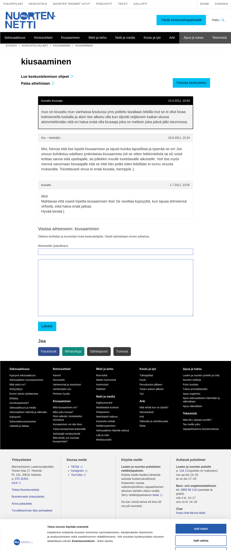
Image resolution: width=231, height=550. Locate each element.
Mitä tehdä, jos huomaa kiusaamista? (66, 439)
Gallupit (140, 3)
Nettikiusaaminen (105, 425)
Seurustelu (59, 379)
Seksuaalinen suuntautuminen (26, 379)
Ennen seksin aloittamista (24, 393)
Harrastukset (147, 412)
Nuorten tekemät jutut (72, 3)
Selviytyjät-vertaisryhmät (66, 433)
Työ (142, 393)
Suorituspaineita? (19, 402)
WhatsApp (73, 351)
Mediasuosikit (103, 439)
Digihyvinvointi (104, 402)
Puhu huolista (190, 384)
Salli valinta (200, 514)
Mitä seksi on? (18, 384)
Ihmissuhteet (62, 369)
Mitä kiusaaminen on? (65, 407)
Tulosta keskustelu (191, 83)
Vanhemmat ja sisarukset (67, 384)
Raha (143, 425)
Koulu (143, 379)
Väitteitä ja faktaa (19, 426)
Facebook (49, 351)
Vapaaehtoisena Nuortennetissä (201, 429)
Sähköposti (99, 351)
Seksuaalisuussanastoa (23, 421)
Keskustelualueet (35, 45)
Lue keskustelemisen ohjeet (47, 76)
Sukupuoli (15, 416)
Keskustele (38, 3)
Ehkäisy (14, 398)
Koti (142, 416)
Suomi (204, 3)
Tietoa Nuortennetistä (25, 489)
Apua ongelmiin (191, 393)
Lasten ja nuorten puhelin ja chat (201, 375)
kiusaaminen (84, 45)
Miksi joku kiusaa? (63, 412)
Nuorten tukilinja (192, 379)
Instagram (77, 470)
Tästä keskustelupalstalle (181, 20)
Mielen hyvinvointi (106, 379)
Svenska (221, 3)
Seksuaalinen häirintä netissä (112, 430)
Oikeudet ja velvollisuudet (154, 421)
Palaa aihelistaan (38, 83)
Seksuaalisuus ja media (23, 407)
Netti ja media (105, 396)
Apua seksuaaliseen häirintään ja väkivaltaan (201, 400)
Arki (142, 401)
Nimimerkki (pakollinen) (53, 245)
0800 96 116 (189, 489)
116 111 (184, 470)
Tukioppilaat (13, 3)
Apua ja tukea (192, 369)
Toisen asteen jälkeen (152, 389)
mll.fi (15, 482)
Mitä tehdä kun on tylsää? (154, 407)
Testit (123, 3)
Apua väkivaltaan (192, 406)
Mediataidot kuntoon (107, 407)
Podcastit (104, 3)
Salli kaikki (201, 502)
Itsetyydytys (16, 389)
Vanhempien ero (62, 389)
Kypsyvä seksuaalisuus (23, 375)
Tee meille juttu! (191, 424)
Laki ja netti (102, 435)
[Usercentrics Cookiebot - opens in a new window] (23, 543)
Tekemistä (190, 413)
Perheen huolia (61, 393)
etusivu (11, 45)
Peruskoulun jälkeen (151, 384)
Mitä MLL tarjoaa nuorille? (197, 419)
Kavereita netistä (105, 421)
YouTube (76, 474)
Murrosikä (101, 375)
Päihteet (100, 389)
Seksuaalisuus (20, 369)
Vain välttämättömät (201, 526)
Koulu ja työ (148, 369)
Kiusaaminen (61, 45)
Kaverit (57, 375)
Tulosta (122, 351)
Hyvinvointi (102, 384)
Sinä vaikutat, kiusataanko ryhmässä (67, 418)
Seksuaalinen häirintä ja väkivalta (28, 412)
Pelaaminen (102, 412)
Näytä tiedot (193, 542)
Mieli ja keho (104, 369)
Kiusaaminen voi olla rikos (67, 424)
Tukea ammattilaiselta (195, 389)
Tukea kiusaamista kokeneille (69, 429)
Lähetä (47, 326)
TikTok (75, 466)
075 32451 (21, 478)
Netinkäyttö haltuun (107, 416)
